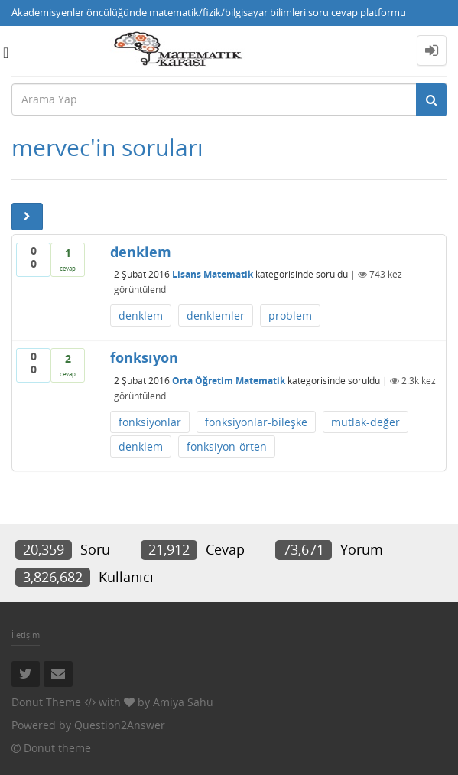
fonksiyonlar (150, 422)
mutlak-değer (365, 422)
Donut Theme (46, 702)
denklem (141, 315)
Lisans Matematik (212, 274)
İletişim (25, 634)
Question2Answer (119, 725)
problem (290, 315)
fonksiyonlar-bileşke (256, 422)
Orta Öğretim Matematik (228, 380)
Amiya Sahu (183, 702)
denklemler (216, 315)
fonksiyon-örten (227, 446)
